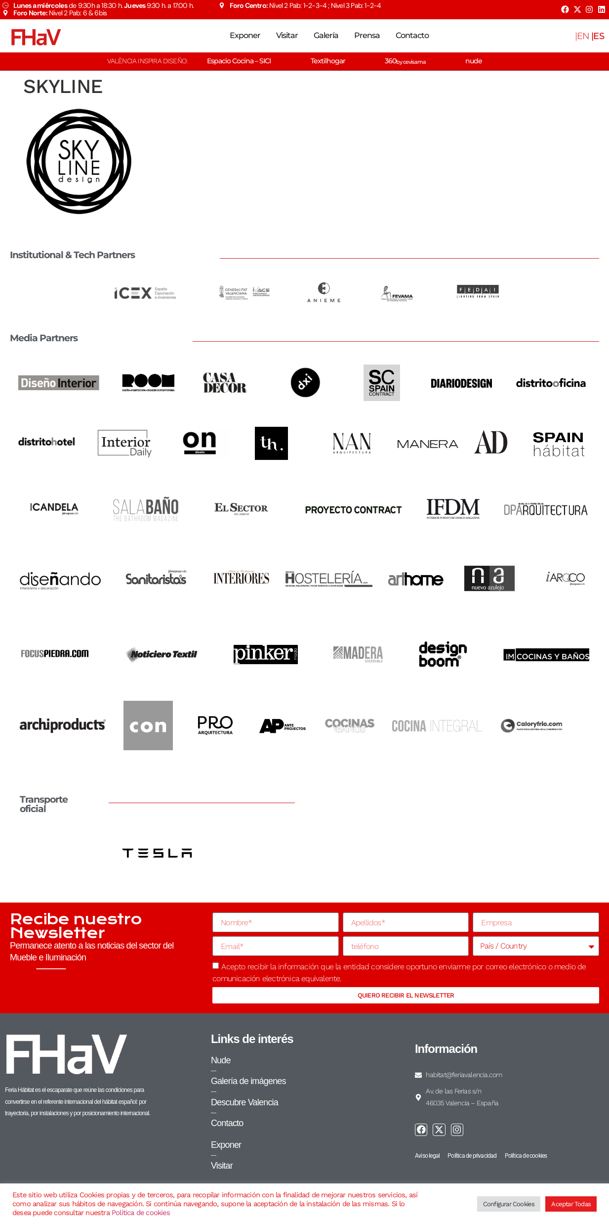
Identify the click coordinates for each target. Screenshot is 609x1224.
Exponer (245, 35)
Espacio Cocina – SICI (239, 60)
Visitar (287, 35)
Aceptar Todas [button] (571, 1204)
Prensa (367, 35)
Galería (326, 35)
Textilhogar (328, 60)
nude (473, 60)
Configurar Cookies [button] (509, 1204)
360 (405, 60)
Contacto (412, 35)
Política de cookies (141, 1212)
